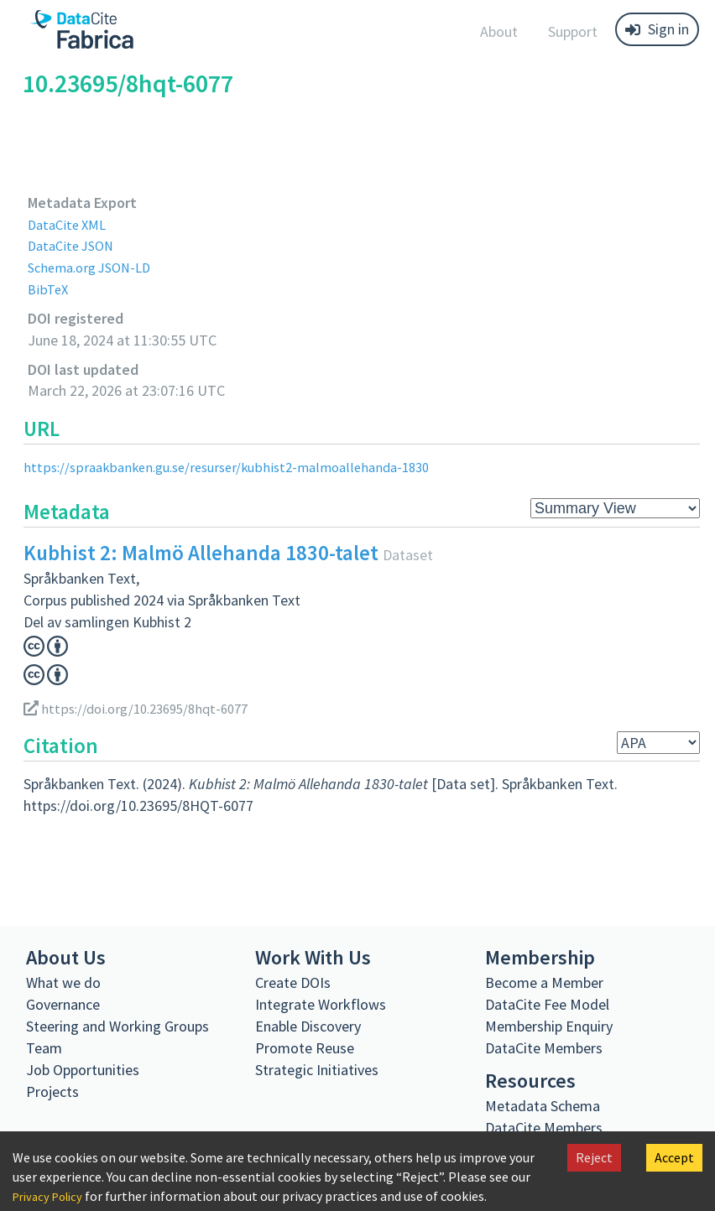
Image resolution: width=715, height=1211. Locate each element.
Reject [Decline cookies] (594, 1157)
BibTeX (49, 289)
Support (573, 31)
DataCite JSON (75, 245)
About (499, 31)
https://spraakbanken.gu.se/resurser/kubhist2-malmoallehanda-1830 (238, 466)
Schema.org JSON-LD (95, 267)
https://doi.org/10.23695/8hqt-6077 (144, 708)
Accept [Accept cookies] (674, 1157)
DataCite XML (70, 224)
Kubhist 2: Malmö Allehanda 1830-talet (200, 552)
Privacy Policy (52, 1196)
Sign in (657, 29)
